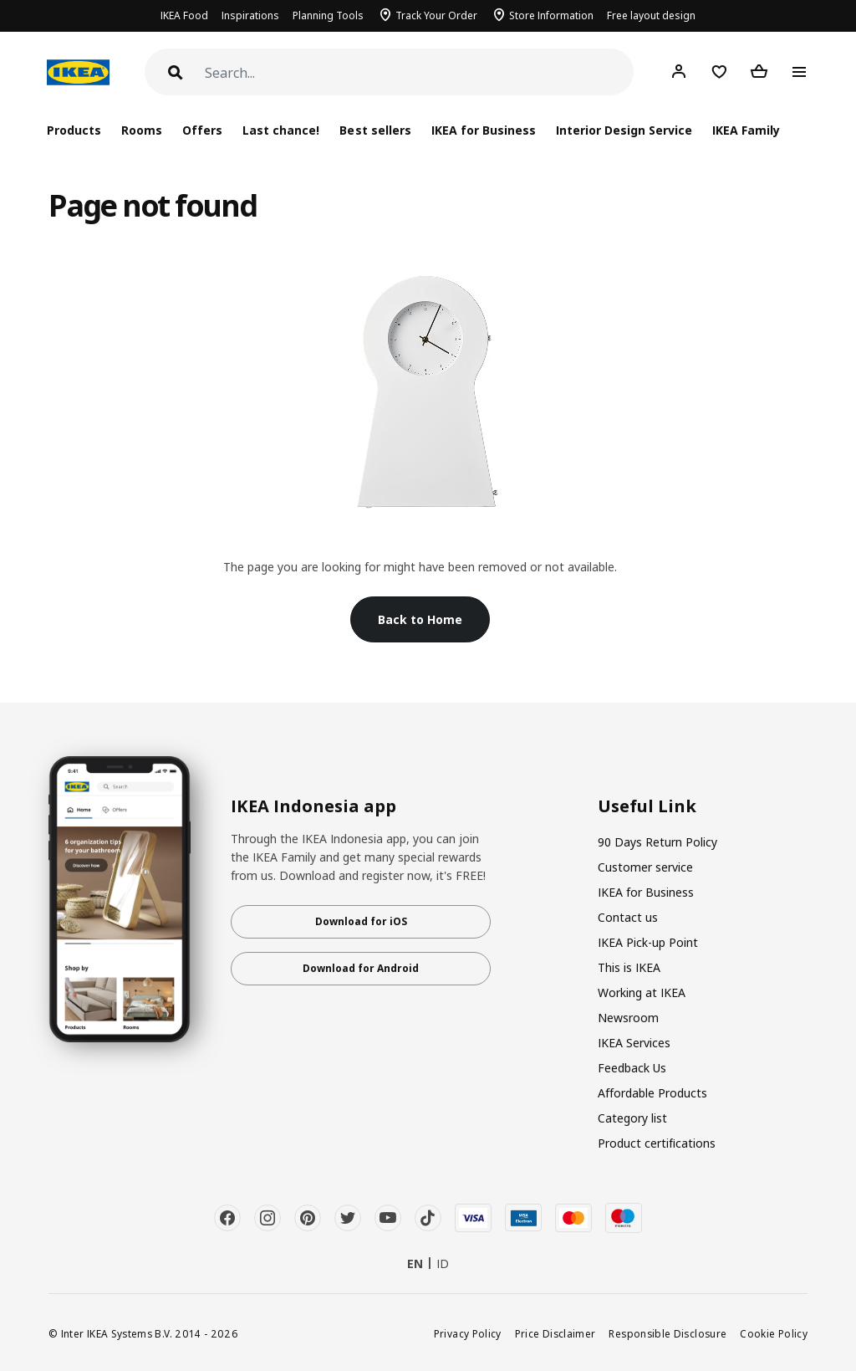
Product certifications (657, 1143)
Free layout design (651, 15)
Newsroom (628, 1018)
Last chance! (280, 130)
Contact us (628, 917)
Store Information (551, 15)
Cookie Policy (774, 1333)
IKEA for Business (483, 130)
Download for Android (361, 968)
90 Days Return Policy (657, 842)
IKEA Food (184, 15)
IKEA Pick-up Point (648, 942)
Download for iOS (361, 921)
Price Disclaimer (555, 1333)
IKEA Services (634, 1043)
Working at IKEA (641, 992)
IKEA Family (746, 130)
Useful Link (647, 806)
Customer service (645, 867)
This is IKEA (629, 967)
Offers (202, 130)
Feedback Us (632, 1068)
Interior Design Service (624, 130)
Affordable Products (652, 1093)
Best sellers (374, 130)
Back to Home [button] (420, 619)
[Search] (419, 73)
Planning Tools (328, 15)
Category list (632, 1118)
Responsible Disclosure (667, 1333)
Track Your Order (436, 15)
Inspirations (250, 15)
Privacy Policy (468, 1333)
